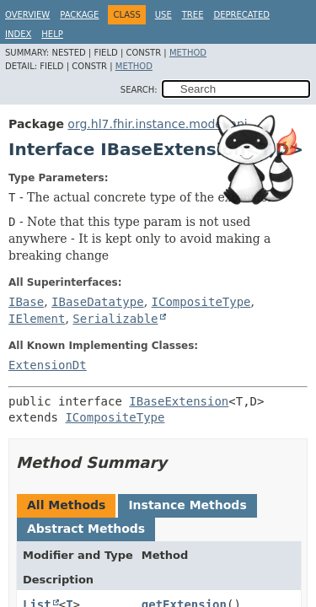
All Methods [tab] (66, 505)
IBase (26, 302)
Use (163, 14)
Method (187, 52)
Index (18, 34)
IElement (36, 318)
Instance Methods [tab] (187, 505)
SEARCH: (139, 89)
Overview (27, 14)
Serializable (115, 318)
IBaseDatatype (97, 302)
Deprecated (241, 14)
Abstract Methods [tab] (86, 528)
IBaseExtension (178, 401)
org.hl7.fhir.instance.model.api (157, 124)
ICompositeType (201, 302)
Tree (193, 14)
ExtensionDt (47, 365)
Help (51, 34)
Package (79, 14)
